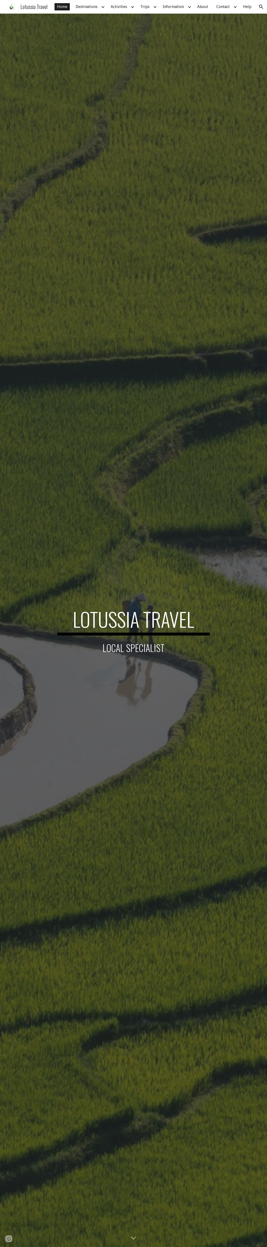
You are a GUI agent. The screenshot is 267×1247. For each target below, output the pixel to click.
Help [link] (247, 6)
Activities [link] (119, 6)
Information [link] (173, 6)
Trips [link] (144, 6)
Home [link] (62, 6)
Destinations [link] (86, 6)
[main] (133, 621)
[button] (261, 7)
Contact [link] (223, 6)
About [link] (202, 6)
